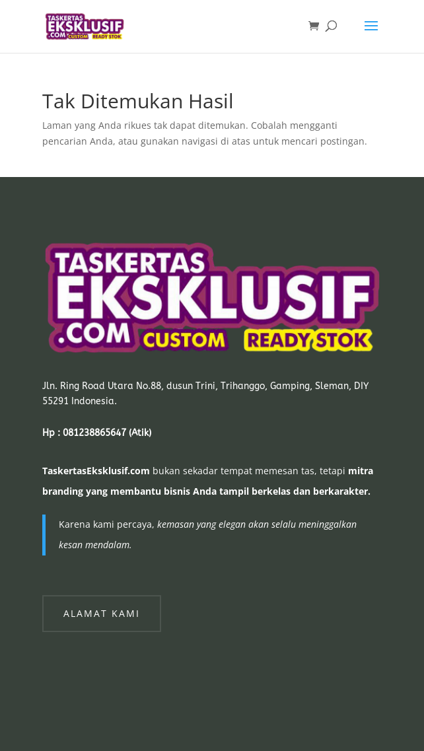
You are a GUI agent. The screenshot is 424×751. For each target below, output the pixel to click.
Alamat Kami (101, 613)
